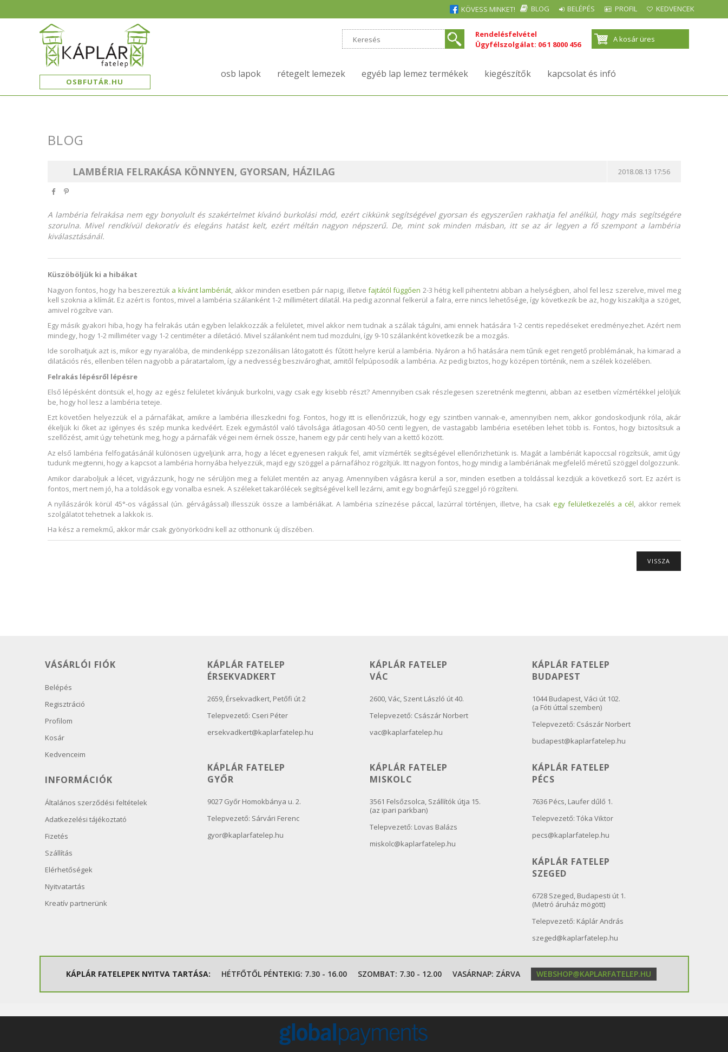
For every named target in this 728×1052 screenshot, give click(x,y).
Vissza (658, 561)
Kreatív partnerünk (76, 903)
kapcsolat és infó (581, 74)
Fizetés (56, 836)
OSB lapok (241, 74)
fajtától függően (394, 290)
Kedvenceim (65, 754)
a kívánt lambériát (201, 290)
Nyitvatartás (65, 886)
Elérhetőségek (69, 870)
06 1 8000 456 (559, 44)
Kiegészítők (507, 74)
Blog (499, 9)
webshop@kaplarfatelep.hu (593, 974)
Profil (609, 9)
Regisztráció (65, 704)
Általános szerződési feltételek (96, 802)
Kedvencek (670, 9)
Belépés (552, 9)
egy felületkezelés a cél (593, 504)
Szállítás (59, 853)
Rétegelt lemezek (311, 74)
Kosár (54, 737)
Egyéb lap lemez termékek (415, 74)
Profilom (59, 721)
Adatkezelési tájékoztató (86, 819)
